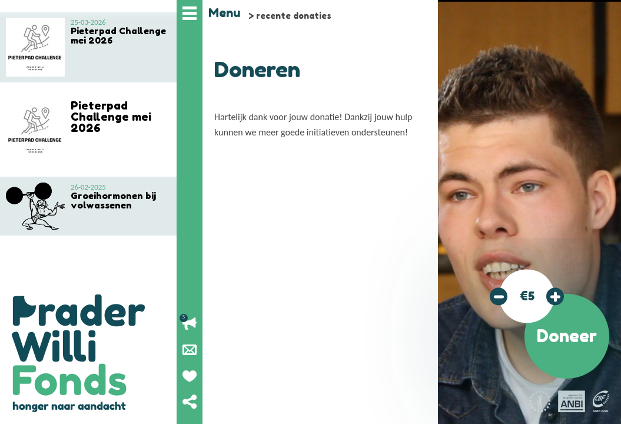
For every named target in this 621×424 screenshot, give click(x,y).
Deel (189, 402)
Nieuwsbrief (189, 350)
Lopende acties (189, 324)
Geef (189, 376)
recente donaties (293, 16)
